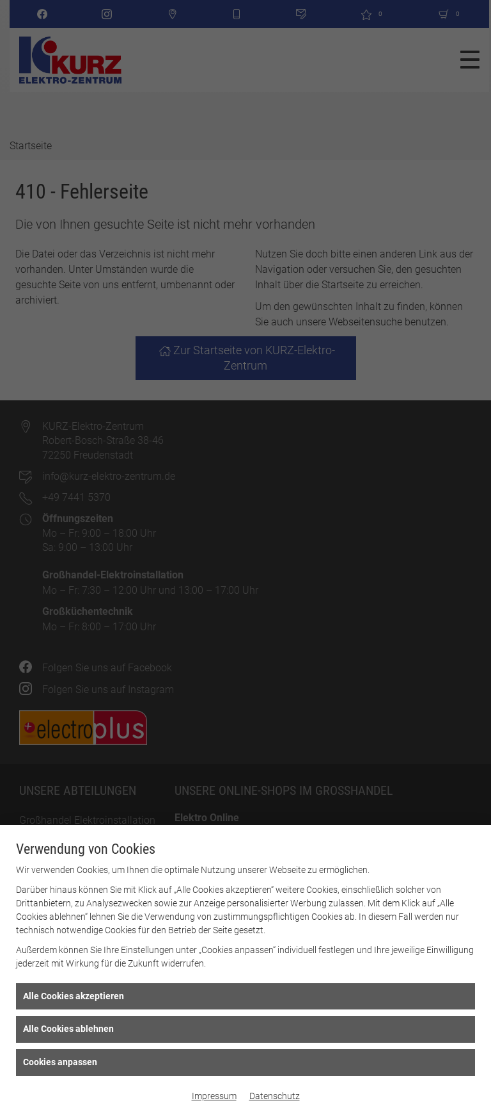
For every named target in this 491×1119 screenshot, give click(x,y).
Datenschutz (274, 1096)
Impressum (214, 1096)
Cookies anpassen (60, 1062)
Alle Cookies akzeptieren (73, 996)
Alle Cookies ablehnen (68, 1029)
